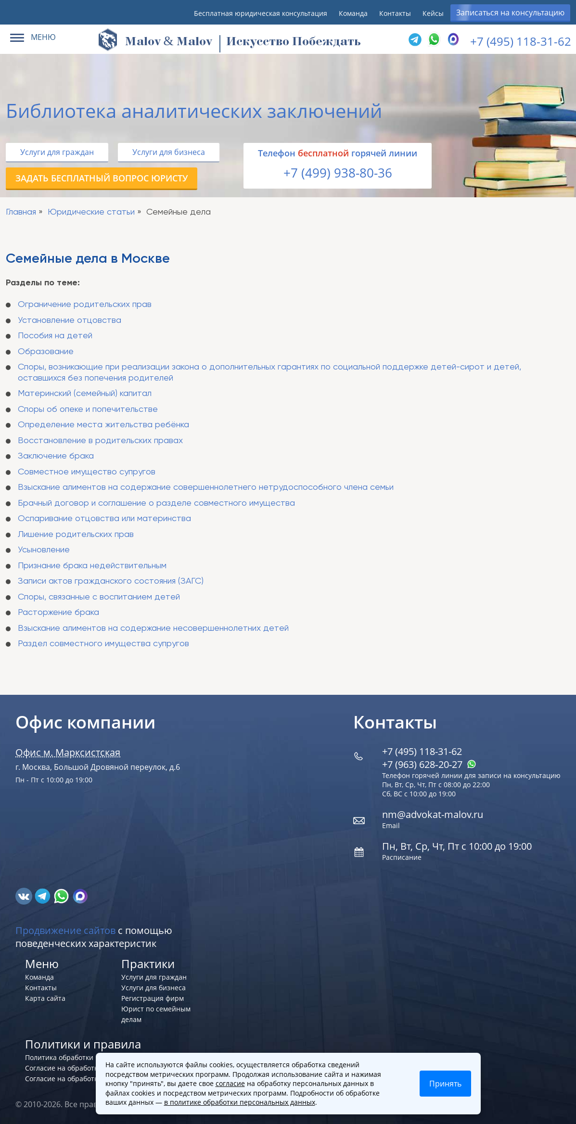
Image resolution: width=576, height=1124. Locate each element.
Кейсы (433, 13)
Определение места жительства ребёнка (103, 425)
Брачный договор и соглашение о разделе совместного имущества (156, 503)
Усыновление (44, 550)
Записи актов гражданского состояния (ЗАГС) (111, 581)
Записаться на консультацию (510, 12)
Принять (445, 1083)
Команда (353, 13)
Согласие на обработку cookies (76, 1068)
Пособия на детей (55, 336)
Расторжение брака (58, 612)
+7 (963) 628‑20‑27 (429, 764)
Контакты (395, 13)
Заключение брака (56, 456)
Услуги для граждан (57, 152)
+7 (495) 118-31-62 (520, 41)
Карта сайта (45, 998)
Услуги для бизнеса (168, 152)
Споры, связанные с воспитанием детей (99, 597)
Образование (46, 351)
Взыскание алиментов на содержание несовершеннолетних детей (153, 628)
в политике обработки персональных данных (239, 1102)
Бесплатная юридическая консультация (260, 13)
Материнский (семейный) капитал (85, 393)
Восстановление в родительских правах (100, 440)
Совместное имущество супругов (86, 472)
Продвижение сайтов (65, 930)
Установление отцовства (69, 320)
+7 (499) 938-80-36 (337, 172)
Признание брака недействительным (92, 566)
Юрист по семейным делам (156, 1014)
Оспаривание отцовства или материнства (104, 518)
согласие (230, 1083)
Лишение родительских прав (76, 534)
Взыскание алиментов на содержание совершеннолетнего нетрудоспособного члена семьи (206, 487)
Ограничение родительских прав (85, 304)
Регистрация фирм (152, 998)
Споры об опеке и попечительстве (88, 409)
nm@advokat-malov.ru (432, 814)
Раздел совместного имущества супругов (103, 643)
